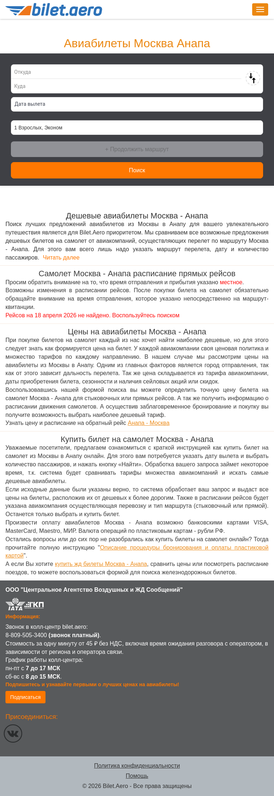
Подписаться (25, 697)
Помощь (137, 776)
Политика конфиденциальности (137, 766)
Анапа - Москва (149, 423)
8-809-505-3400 (26, 635)
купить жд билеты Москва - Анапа (101, 564)
